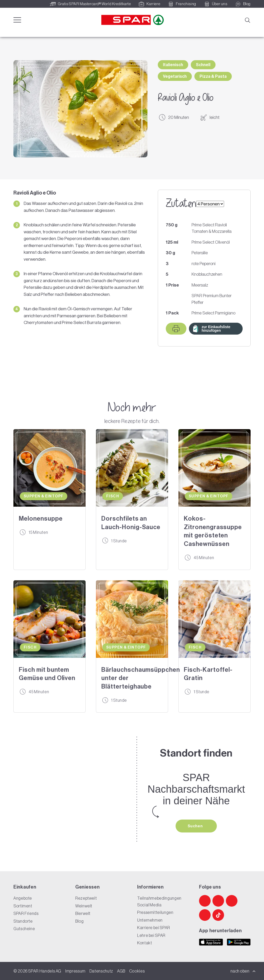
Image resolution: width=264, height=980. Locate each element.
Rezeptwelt (86, 898)
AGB (121, 971)
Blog (79, 921)
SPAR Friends (26, 913)
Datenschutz (101, 971)
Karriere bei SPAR (153, 927)
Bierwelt (82, 913)
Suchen (196, 826)
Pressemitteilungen (155, 912)
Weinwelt (83, 906)
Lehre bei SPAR (151, 935)
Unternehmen (150, 920)
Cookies (137, 971)
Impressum (75, 971)
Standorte (23, 921)
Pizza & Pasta (213, 76)
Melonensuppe (41, 518)
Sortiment (22, 906)
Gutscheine (24, 928)
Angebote (22, 898)
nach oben (243, 971)
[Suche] (247, 19)
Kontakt (144, 942)
